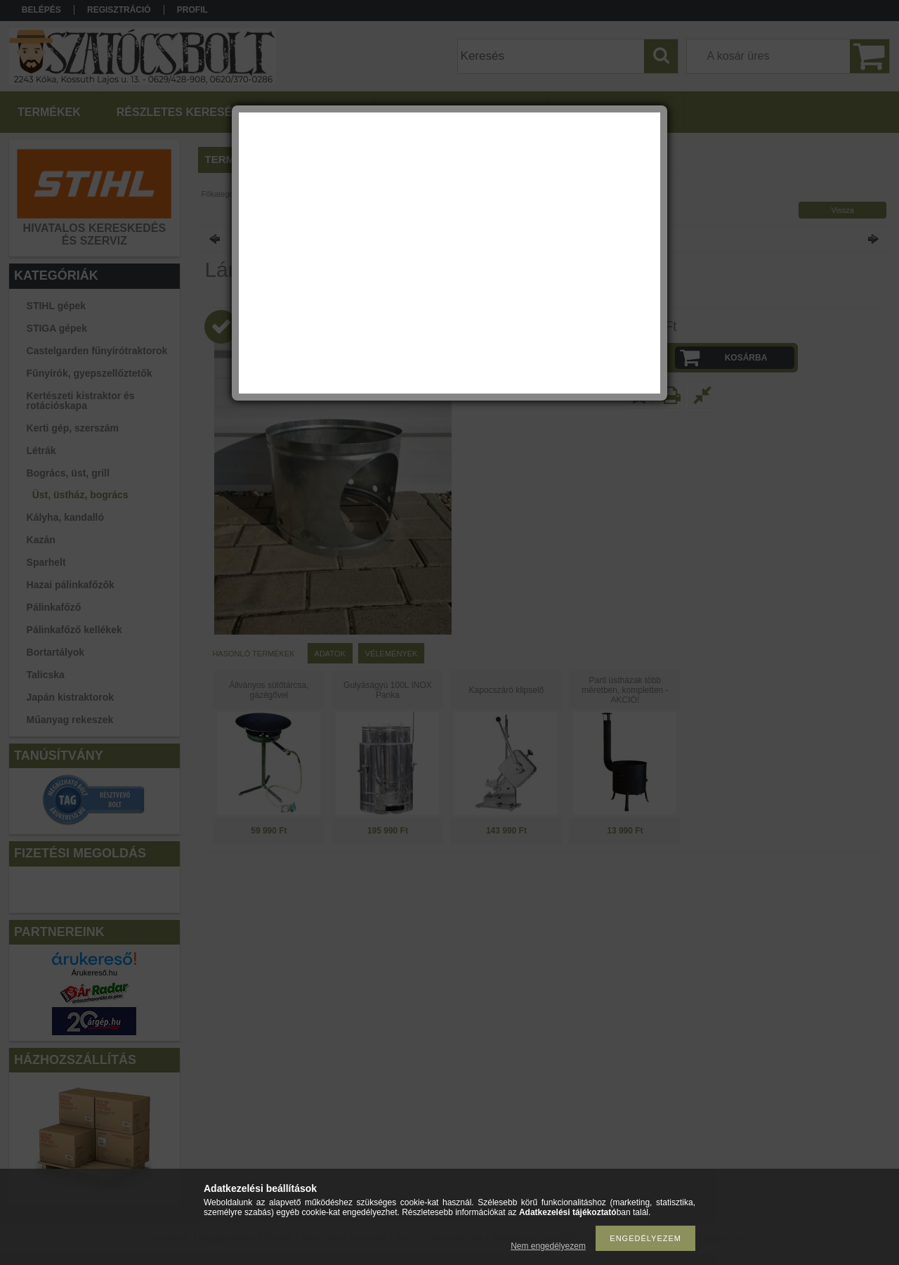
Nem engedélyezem (548, 1246)
